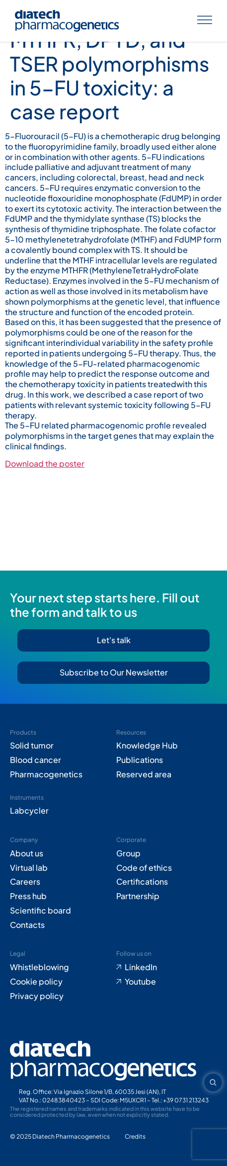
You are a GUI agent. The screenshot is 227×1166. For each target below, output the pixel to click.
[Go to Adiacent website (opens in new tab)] (135, 1137)
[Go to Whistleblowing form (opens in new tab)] (60, 967)
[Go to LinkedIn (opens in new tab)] (167, 967)
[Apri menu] (204, 21)
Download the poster (44, 463)
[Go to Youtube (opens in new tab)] (167, 982)
